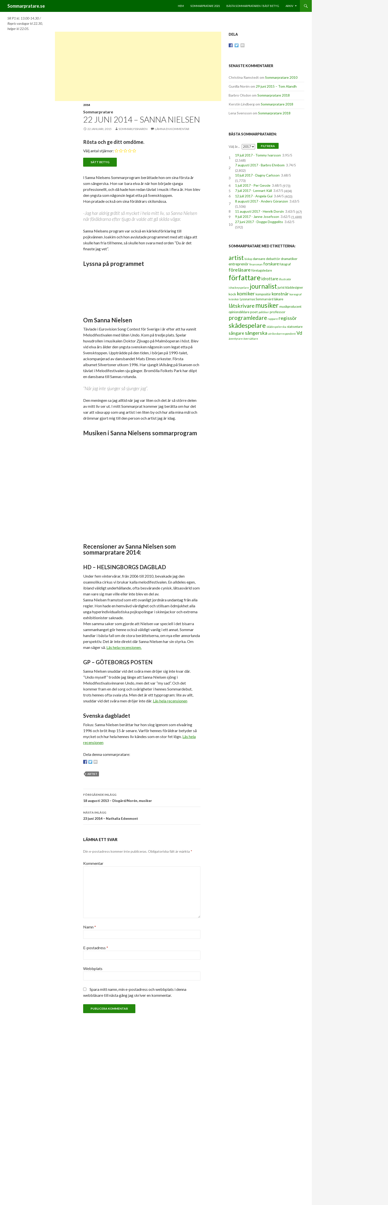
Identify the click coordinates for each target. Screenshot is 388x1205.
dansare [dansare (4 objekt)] (259, 258)
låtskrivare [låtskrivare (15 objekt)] (242, 305)
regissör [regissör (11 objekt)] (288, 318)
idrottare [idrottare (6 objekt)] (269, 278)
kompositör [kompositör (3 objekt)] (263, 294)
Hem (181, 5)
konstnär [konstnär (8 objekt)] (280, 293)
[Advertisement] (138, 66)
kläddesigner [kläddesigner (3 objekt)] (294, 287)
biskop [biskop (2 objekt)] (248, 258)
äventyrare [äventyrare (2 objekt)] (236, 338)
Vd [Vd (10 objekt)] (299, 333)
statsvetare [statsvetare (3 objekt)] (295, 327)
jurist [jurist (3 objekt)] (281, 287)
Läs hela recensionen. (124, 647)
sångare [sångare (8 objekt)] (236, 333)
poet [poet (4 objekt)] (254, 312)
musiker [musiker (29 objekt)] (267, 305)
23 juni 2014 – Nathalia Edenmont (141, 815)
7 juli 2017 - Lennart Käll (253, 190)
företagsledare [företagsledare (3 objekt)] (261, 270)
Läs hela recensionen (170, 700)
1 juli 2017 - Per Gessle (252, 185)
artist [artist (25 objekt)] (236, 257)
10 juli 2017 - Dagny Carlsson (257, 175)
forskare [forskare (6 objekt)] (271, 263)
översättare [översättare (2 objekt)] (250, 338)
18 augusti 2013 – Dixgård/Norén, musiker (141, 797)
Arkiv (289, 5)
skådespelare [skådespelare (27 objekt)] (247, 325)
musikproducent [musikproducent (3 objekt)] (290, 306)
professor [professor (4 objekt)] (277, 312)
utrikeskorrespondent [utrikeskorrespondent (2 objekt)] (282, 333)
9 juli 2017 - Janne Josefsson (257, 216)
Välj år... (234, 146)
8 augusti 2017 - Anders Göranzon (261, 201)
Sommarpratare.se (26, 6)
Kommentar (93, 863)
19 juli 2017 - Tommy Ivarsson (258, 155)
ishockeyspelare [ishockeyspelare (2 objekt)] (239, 287)
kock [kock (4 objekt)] (232, 294)
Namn (89, 926)
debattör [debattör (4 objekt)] (273, 258)
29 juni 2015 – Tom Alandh (276, 86)
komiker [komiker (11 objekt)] (246, 293)
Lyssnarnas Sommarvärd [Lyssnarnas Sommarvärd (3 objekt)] (256, 299)
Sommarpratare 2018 (273, 95)
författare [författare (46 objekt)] (245, 277)
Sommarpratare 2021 (205, 5)
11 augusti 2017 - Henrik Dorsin (259, 211)
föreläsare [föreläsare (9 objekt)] (240, 270)
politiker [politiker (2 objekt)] (264, 312)
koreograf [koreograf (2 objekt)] (296, 294)
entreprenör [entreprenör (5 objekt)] (239, 264)
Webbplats (92, 968)
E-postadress (95, 947)
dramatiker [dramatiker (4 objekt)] (289, 258)
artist (92, 773)
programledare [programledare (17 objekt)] (248, 317)
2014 (86, 105)
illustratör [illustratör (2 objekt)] (285, 279)
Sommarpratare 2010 (281, 77)
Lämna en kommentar (172, 129)
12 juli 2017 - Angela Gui (253, 196)
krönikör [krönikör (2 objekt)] (234, 299)
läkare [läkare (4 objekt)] (278, 299)
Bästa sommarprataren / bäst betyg (252, 5)
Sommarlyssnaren (133, 129)
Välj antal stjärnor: (98, 150)
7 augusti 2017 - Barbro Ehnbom (260, 165)
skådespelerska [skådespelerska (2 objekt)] (276, 326)
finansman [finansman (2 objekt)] (256, 264)
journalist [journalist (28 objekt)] (263, 286)
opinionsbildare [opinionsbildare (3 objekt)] (239, 312)
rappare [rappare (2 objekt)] (273, 318)
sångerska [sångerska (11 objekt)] (256, 333)
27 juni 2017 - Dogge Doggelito (259, 222)
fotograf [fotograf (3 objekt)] (285, 264)
